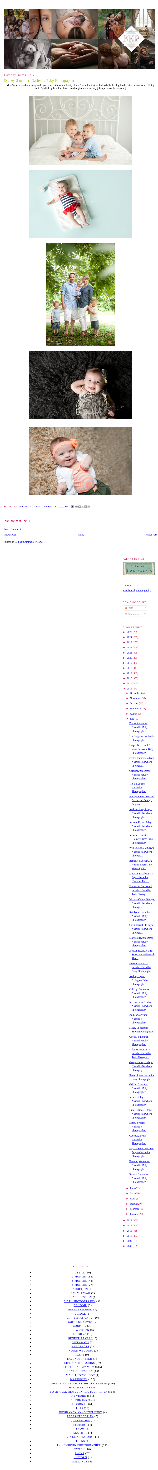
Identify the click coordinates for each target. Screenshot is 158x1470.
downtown (80, 1330)
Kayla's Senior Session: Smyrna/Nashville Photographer (141, 1152)
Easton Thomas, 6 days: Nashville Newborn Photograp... (141, 762)
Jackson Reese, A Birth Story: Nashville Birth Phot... (141, 954)
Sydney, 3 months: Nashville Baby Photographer (138, 1178)
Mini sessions (79, 1387)
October (134, 703)
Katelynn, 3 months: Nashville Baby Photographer (139, 916)
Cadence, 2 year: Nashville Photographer (138, 1139)
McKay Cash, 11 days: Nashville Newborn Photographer (141, 1006)
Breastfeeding (80, 1309)
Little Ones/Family (78, 1367)
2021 (130, 652)
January (134, 1214)
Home (81, 534)
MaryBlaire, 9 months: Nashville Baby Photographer (141, 941)
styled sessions (79, 1436)
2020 (130, 657)
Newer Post (10, 534)
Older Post (151, 534)
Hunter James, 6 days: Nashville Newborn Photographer (140, 1114)
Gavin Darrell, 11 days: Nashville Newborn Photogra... (141, 929)
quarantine (80, 1420)
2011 (130, 1230)
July (132, 718)
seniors (79, 1424)
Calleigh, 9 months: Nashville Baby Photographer (139, 993)
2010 (130, 1235)
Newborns (79, 1400)
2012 (130, 1225)
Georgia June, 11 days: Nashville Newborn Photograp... (141, 1066)
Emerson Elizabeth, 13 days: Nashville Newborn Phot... (141, 877)
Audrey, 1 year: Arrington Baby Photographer (138, 980)
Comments (132, 614)
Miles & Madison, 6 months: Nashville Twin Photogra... (140, 1053)
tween (79, 1449)
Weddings (80, 1461)
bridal (80, 1313)
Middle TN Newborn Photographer (78, 1383)
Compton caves (80, 1322)
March (133, 1203)
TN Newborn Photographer (79, 1445)
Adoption (80, 1289)
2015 (130, 683)
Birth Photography (79, 1301)
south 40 (80, 1432)
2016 (130, 678)
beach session (80, 1297)
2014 (130, 688)
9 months (79, 1284)
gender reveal (80, 1338)
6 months (79, 1280)
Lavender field (79, 1358)
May (132, 1193)
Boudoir (80, 1305)
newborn (78, 1395)
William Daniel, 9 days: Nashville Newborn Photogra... (141, 852)
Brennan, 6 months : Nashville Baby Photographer (139, 1165)
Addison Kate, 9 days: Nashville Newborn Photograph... (140, 813)
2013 (130, 1220)
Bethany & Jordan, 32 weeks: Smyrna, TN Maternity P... (140, 864)
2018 (130, 668)
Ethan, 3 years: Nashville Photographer (137, 1126)
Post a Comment (12, 529)
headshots (80, 1346)
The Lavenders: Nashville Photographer (137, 787)
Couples (79, 1326)
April (133, 1198)
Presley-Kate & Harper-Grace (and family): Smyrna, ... (141, 800)
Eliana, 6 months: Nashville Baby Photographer (138, 727)
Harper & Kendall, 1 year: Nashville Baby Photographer (141, 749)
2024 (130, 637)
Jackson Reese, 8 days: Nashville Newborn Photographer (141, 826)
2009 (130, 1241)
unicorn (80, 1457)
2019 (130, 663)
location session (79, 1371)
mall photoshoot (80, 1375)
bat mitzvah (80, 1293)
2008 (130, 1246)
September (136, 708)
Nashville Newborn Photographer (78, 1391)
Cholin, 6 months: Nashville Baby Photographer (138, 1040)
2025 (130, 632)
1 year (79, 1272)
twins (79, 1453)
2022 (130, 647)
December (135, 693)
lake (80, 1354)
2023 (130, 642)
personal (79, 1404)
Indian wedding (80, 1350)
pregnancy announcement (80, 1412)
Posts (129, 607)
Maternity (78, 1379)
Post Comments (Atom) (30, 541)
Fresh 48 (79, 1334)
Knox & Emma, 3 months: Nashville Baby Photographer (140, 967)
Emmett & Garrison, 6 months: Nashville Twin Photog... (140, 890)
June (132, 1188)
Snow (80, 1428)
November (136, 698)
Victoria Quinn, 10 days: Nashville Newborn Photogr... (142, 903)
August (134, 713)
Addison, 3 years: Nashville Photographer (138, 1019)
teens (80, 1441)
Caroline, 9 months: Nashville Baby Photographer (139, 774)
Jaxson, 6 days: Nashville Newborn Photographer (140, 1101)
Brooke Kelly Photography (137, 590)
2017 (130, 673)
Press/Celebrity (80, 1416)
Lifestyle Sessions (79, 1363)
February (135, 1208)
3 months (79, 1276)
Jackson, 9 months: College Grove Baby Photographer (141, 839)
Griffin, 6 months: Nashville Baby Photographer (138, 1088)
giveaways (80, 1342)
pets (79, 1408)
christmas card (79, 1317)
